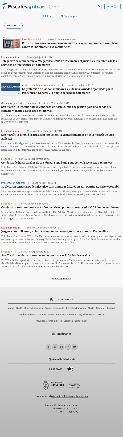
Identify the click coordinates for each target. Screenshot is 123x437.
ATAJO (19, 308)
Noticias (42, 314)
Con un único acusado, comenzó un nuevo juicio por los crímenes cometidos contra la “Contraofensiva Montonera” (70, 44)
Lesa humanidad (31, 39)
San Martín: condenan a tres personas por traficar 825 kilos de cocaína (45, 255)
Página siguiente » (61, 278)
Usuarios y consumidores (44, 85)
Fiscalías (31, 103)
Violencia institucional (75, 321)
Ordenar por (71, 16)
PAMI (51, 314)
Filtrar (49, 16)
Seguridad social (86, 314)
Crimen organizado (12, 103)
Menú (112, 6)
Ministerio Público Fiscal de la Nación (69, 396)
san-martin (13, 25)
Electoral (100, 308)
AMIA (11, 308)
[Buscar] (74, 6)
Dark (71, 369)
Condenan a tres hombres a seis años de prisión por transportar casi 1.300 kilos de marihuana (60, 207)
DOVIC (91, 308)
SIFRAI (100, 314)
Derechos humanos (76, 308)
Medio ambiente (27, 314)
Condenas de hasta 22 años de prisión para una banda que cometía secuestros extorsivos (57, 162)
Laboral (111, 308)
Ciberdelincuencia (33, 308)
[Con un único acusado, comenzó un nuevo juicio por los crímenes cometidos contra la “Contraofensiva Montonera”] (10, 43)
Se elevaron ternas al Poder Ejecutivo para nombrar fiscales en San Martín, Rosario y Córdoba (60, 186)
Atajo (25, 85)
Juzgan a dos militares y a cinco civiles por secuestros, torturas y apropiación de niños (55, 231)
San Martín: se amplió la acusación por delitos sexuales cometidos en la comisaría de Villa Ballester (57, 136)
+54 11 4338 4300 (69, 411)
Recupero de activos (66, 314)
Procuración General (13, 182)
